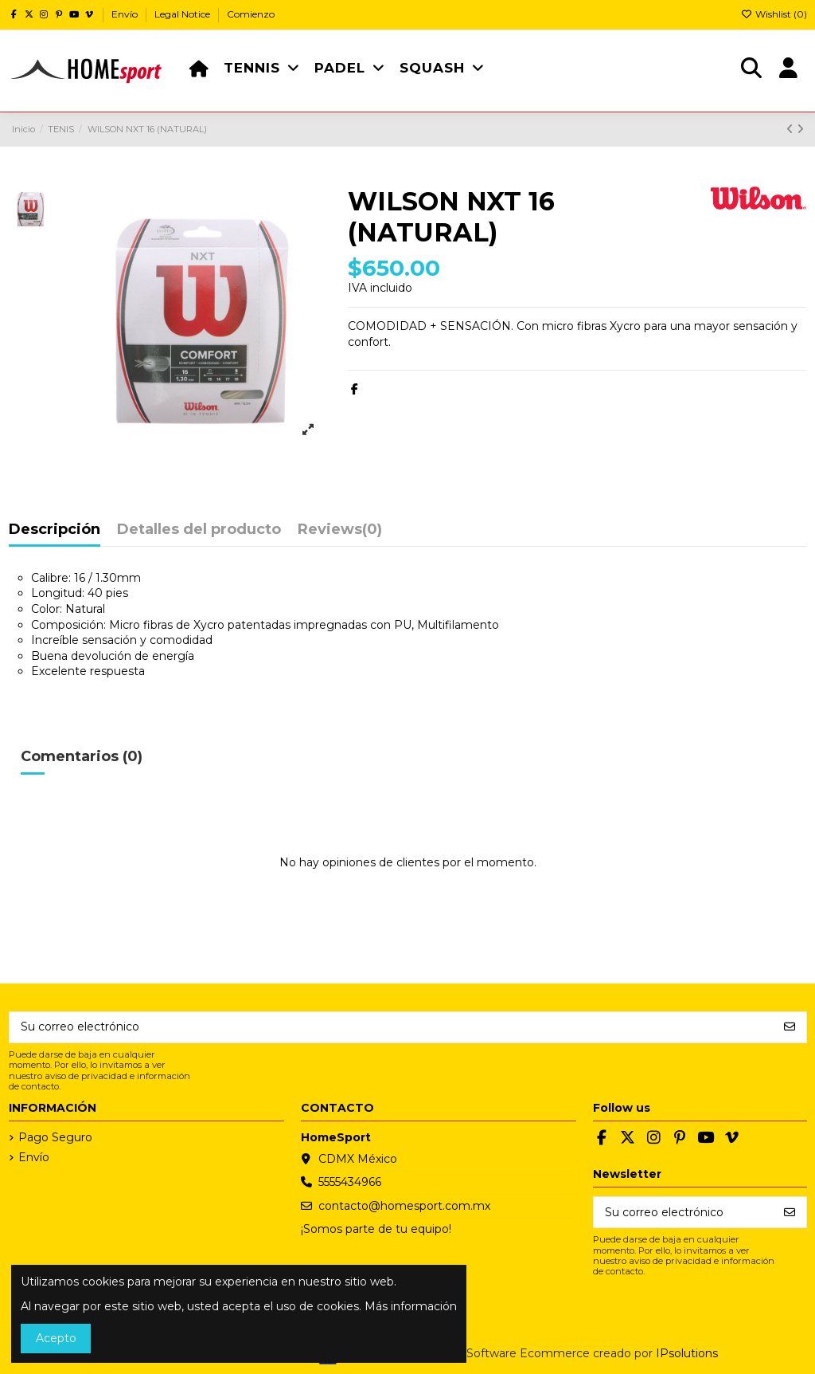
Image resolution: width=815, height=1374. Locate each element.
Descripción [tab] (54, 530)
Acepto (56, 1338)
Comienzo (251, 14)
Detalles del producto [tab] (199, 530)
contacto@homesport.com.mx (404, 1206)
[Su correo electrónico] (392, 1027)
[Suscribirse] (789, 1027)
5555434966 (349, 1182)
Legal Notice (183, 14)
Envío (125, 14)
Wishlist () (774, 14)
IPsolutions (687, 1353)
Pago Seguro (55, 1137)
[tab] (340, 533)
